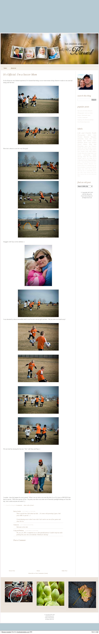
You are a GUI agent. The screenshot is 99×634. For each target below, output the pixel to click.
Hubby (94, 155)
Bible (89, 135)
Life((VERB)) (89, 170)
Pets (90, 168)
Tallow (79, 175)
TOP (97, 632)
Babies (89, 140)
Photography (81, 135)
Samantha (80, 139)
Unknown (16, 525)
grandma (86, 163)
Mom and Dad (88, 174)
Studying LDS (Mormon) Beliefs (85, 120)
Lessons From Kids (86, 151)
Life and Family (84, 133)
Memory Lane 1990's (91, 162)
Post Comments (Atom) (41, 573)
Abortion (82, 174)
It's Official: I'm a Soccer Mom (20, 74)
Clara (94, 140)
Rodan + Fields (81, 162)
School (85, 172)
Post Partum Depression (84, 122)
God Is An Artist (87, 158)
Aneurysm (91, 163)
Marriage (80, 156)
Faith (94, 133)
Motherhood (93, 174)
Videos (85, 144)
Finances (94, 146)
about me (13, 68)
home (5, 68)
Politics (94, 151)
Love (95, 163)
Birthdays (93, 160)
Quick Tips (88, 146)
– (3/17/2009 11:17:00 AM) (28, 511)
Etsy (81, 170)
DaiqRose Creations (85, 167)
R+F (86, 165)
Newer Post (12, 570)
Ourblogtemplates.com (23, 632)
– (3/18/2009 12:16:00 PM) (31, 530)
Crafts (90, 149)
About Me (84, 153)
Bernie (83, 165)
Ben (84, 140)
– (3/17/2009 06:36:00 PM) (26, 525)
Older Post (64, 570)
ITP (85, 162)
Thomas (80, 137)
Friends (79, 153)
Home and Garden (90, 142)
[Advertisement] (49, 18)
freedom (79, 165)
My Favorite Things (86, 160)
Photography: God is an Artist (85, 113)
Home (38, 570)
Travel (79, 144)
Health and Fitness (82, 148)
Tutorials (89, 172)
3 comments (19, 505)
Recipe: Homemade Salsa (84, 115)
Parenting (80, 146)
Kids (95, 135)
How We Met (93, 167)
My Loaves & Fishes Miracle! (85, 110)
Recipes (90, 148)
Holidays (80, 142)
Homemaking (87, 155)
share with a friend (29, 505)
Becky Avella (17, 511)
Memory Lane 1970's (83, 168)
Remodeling (80, 163)
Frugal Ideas (90, 153)
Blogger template (6, 632)
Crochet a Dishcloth (82, 117)
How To (84, 170)
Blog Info (92, 144)
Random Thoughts (90, 137)
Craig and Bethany (18, 530)
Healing (89, 165)
